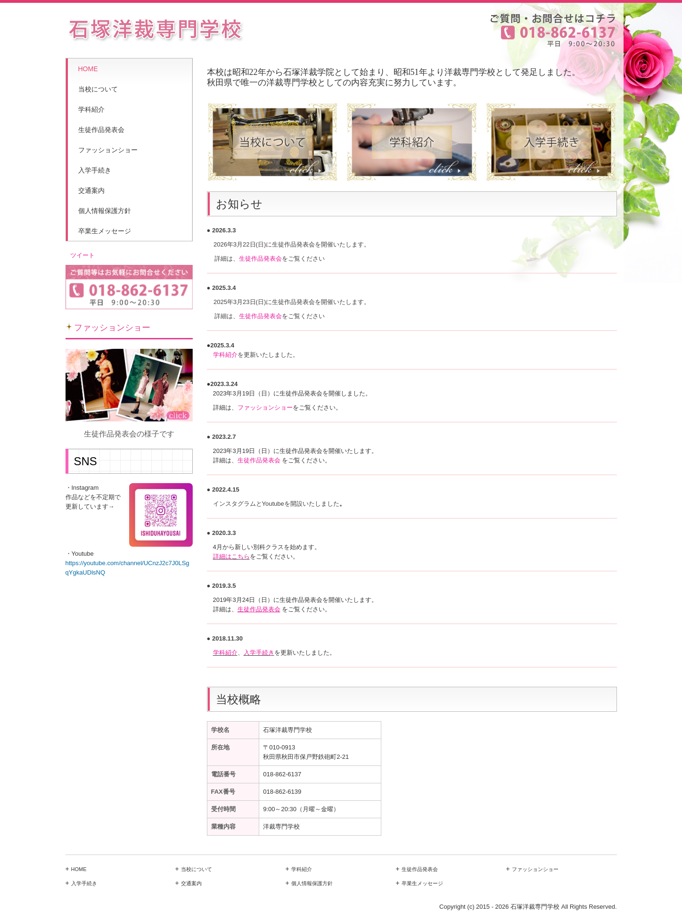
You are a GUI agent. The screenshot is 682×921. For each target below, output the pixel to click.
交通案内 (91, 190)
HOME (88, 69)
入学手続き (94, 170)
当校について (98, 89)
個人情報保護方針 (104, 210)
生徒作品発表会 (101, 129)
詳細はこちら (231, 556)
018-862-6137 (282, 774)
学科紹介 (91, 109)
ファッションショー (108, 150)
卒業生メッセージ (104, 231)
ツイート (82, 255)
